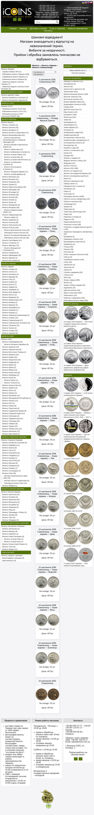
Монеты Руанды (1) (9, 313)
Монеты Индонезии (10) (11, 360)
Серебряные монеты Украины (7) (14, 77)
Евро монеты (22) (70, 112)
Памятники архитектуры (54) (75, 212)
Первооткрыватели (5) (72, 222)
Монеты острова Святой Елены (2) (17, 160)
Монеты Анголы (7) (9, 272)
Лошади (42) (68, 155)
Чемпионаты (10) (70, 295)
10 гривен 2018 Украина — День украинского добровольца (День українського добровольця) (76, 368)
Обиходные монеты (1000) (74, 196)
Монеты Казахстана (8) (10, 372)
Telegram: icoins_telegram (46, 12)
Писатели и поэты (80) (72, 224)
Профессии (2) (69, 244)
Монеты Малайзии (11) (10, 395)
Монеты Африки (7, 267)
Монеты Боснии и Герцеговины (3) (15, 133)
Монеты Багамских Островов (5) (14, 443)
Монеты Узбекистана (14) (11, 429)
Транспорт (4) (69, 267)
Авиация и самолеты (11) (73, 81)
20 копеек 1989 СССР (72, 546)
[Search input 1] (45, 22)
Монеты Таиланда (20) (10, 421)
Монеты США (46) (8, 473)
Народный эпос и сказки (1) (74, 186)
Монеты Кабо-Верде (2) (10, 292)
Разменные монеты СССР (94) (13, 109)
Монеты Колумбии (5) (10, 505)
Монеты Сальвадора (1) (11, 471)
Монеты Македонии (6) (10, 205)
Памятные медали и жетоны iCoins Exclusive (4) (15, 88)
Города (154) (68, 107)
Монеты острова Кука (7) (13, 541)
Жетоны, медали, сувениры (12, 555)
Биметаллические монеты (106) (76, 94)
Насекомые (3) (69, 189)
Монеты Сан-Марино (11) (11, 240)
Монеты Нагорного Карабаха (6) (16, 344)
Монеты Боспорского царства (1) (14, 100)
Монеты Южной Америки (10, 492)
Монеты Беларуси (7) (9, 130)
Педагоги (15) (69, 219)
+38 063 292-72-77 (47, 6)
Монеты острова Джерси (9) (14, 174)
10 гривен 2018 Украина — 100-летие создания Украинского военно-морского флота (78, 324)
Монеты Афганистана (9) (11, 349)
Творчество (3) (69, 265)
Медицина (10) (69, 163)
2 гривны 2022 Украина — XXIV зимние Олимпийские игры (76, 565)
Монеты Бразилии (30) (10, 499)
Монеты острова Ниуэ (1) (13, 539)
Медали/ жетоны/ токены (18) (75, 161)
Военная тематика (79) (72, 97)
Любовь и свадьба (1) (72, 158)
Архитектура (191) (71, 92)
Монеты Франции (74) (10, 245)
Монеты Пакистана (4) (10, 408)
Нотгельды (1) (69, 194)
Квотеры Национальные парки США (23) (15, 477)
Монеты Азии (6, 339)
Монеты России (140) (9, 227)
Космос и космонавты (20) (74, 150)
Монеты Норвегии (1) (9, 220)
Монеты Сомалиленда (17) (12, 320)
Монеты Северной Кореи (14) (13, 413)
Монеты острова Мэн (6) (13, 157)
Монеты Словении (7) (10, 243)
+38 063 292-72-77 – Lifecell (77, 726)
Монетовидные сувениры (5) (12, 558)
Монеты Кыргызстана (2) (11, 385)
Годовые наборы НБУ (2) (11, 72)
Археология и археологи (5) (74, 89)
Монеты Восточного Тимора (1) (13, 352)
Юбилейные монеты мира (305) (76, 300)
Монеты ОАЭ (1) (8, 403)
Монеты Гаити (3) (8, 450)
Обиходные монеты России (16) (16, 233)
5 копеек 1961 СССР (72, 476)
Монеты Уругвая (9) (9, 515)
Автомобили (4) (70, 84)
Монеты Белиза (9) (9, 448)
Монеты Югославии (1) (10, 260)
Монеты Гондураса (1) (10, 455)
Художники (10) (69, 288)
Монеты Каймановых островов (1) (16, 152)
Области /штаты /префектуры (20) (77, 199)
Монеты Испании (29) (10, 195)
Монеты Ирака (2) (8, 367)
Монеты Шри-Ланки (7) (10, 434)
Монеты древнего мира (10, 95)
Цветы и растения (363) (73, 293)
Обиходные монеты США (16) (15, 483)
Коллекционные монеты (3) (74, 143)
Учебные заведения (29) (73, 272)
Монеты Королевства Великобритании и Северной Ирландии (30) (14, 140)
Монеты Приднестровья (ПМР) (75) (13, 211)
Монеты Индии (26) (9, 357)
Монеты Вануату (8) (9, 531)
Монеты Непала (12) (9, 401)
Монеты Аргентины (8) (10, 494)
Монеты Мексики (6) (9, 463)
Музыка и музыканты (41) (73, 181)
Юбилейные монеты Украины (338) (15, 74)
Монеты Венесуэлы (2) (10, 502)
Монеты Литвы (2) (8, 202)
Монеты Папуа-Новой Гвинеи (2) (14, 544)
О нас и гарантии (57, 29)
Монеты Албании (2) (9, 125)
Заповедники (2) (70, 122)
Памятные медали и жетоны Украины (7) (12, 83)
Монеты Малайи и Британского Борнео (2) (15, 146)
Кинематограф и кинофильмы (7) (76, 140)
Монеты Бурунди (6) (9, 277)
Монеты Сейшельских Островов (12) (15, 323)
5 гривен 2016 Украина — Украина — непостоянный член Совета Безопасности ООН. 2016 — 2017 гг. (78, 415)
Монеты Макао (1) (10, 380)
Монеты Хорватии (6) (9, 253)
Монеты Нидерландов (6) (11, 215)
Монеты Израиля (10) (10, 355)
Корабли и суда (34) (71, 148)
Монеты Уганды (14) (9, 330)
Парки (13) (68, 214)
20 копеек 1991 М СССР (73, 511)
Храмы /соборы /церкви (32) (74, 285)
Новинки (23, 29)
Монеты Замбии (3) (9, 287)
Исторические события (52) (74, 138)
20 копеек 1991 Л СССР (73, 494)
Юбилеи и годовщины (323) (74, 298)
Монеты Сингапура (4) (10, 416)
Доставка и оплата (38, 29)
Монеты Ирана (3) (8, 365)
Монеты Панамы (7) (9, 468)
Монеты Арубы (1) (10, 217)
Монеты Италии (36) (9, 197)
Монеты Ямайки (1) (9, 486)
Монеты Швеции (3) (9, 258)
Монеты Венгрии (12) (9, 179)
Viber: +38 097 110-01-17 (47, 15)
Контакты (48, 31)
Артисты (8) (68, 86)
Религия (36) (68, 249)
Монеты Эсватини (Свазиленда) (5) (15, 315)
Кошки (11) (68, 153)
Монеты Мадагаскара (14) (11, 300)
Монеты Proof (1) (70, 166)
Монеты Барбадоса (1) (10, 445)
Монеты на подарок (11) (73, 171)
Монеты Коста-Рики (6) (10, 460)
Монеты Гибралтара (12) (13, 149)
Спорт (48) (68, 262)
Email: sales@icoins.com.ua (47, 17)
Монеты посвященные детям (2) (76, 176)
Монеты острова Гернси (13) (14, 154)
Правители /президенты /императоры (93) (78, 233)
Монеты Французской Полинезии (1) (12, 249)
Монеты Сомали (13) (9, 318)
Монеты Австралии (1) (10, 529)
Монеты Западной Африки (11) (15, 172)
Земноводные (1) (70, 125)
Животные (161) (70, 117)
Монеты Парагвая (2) (9, 507)
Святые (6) (68, 257)
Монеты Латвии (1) (9, 200)
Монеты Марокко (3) (9, 305)
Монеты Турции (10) (9, 426)
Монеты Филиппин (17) (10, 431)
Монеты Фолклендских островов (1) (12, 168)
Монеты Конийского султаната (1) (14, 97)
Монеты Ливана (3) (9, 393)
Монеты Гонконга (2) (11, 383)
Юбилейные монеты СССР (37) (13, 111)
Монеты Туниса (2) (9, 328)
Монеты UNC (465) (71, 168)
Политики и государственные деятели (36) (78, 228)
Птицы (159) (68, 247)
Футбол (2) (68, 282)
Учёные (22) (68, 275)
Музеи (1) (67, 178)
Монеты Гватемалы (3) (10, 453)
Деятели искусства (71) (73, 109)
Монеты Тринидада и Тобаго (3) (14, 512)
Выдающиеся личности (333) (75, 104)
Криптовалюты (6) (8, 560)
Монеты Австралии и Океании (12, 526)
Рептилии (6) (69, 252)
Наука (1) (67, 191)
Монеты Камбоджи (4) (10, 375)
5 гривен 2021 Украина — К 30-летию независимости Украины (78, 394)
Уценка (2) (68, 270)
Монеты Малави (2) (9, 302)
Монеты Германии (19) (10, 182)
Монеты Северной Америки (12, 440)
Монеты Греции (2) (9, 184)
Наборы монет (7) (70, 184)
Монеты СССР (6, 106)
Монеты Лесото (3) (9, 295)
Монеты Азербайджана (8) (12, 342)
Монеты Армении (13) (10, 347)
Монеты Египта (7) (8, 284)
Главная (13, 29)
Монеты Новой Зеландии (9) (12, 536)
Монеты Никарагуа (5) (10, 466)
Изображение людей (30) (73, 132)
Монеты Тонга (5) (8, 547)
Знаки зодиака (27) (71, 127)
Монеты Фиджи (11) (9, 549)
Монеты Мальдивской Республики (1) (16, 398)
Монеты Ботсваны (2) (10, 274)
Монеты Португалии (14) (11, 225)
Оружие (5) (68, 207)
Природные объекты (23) (73, 239)
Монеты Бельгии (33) (9, 127)
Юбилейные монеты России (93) (16, 238)
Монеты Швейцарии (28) (11, 255)
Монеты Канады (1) (9, 458)
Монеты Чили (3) (8, 517)
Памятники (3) (69, 209)
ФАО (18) (67, 277)
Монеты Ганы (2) (8, 279)
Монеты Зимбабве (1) (10, 290)
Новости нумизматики (78, 29)
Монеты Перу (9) (8, 510)
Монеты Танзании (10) (10, 325)
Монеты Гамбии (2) (9, 282)
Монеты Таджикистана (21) (12, 418)
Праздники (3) (69, 236)
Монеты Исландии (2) (10, 192)
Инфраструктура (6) (71, 135)
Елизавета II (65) (70, 115)
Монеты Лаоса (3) (8, 390)
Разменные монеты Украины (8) (14, 79)
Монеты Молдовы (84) (10, 207)
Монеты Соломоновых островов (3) (12, 163)
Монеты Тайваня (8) (9, 424)
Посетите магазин (78, 73)
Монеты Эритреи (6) (9, 333)
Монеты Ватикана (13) (10, 177)
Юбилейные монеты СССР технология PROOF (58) (12, 115)
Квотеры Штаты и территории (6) (16, 481)
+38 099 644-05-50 (47, 10)
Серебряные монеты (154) (74, 259)
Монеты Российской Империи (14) (16, 235)
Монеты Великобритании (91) (13, 135)
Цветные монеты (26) (72, 290)
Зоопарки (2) (68, 130)
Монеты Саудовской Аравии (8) (13, 411)
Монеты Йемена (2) (9, 370)
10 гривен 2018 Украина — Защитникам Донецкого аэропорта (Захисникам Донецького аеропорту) (78, 346)
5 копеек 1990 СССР (72, 459)
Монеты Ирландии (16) (10, 189)
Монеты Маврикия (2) (10, 297)
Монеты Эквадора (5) (10, 520)
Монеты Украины (7, 69)
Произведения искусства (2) (74, 242)
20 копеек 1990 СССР (72, 528)
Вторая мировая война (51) (74, 102)
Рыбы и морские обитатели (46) (76, 254)
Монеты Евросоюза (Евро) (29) (13, 187)
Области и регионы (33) (73, 201)
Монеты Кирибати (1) (9, 534)
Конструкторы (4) (70, 145)
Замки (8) (67, 120)
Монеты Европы (7, 122)
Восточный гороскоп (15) (73, 99)
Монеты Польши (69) (9, 222)
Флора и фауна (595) (72, 280)
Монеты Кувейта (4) (9, 388)
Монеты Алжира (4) (9, 269)
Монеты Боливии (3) (9, 497)
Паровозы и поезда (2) (72, 217)
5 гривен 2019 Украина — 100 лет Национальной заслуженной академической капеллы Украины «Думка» (77, 438)
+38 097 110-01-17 (47, 8)
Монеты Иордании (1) (10, 362)
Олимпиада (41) (70, 204)
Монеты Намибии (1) (9, 310)
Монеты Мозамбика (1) (10, 307)
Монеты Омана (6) (8, 406)
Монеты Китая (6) (8, 378)
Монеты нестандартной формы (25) (77, 173)
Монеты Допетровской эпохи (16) (16, 230)
